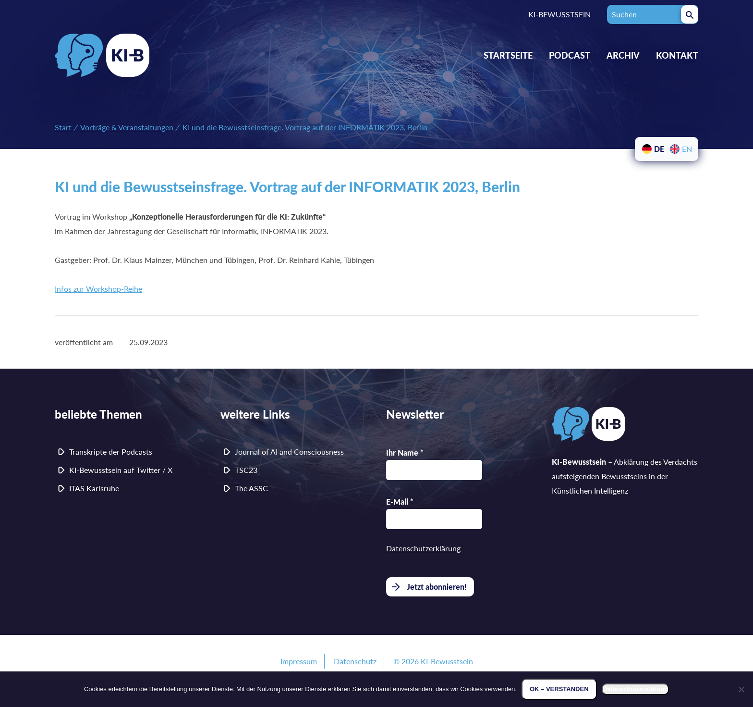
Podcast (569, 55)
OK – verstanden (559, 689)
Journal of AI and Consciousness (289, 451)
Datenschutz (355, 661)
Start (63, 127)
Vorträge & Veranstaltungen (126, 127)
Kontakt (677, 55)
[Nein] (741, 689)
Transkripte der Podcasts (110, 451)
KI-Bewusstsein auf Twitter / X (120, 469)
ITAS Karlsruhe (94, 488)
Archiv (623, 55)
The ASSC (251, 488)
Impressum (298, 661)
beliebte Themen (98, 414)
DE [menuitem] (659, 148)
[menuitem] (653, 149)
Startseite (508, 55)
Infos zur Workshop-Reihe (98, 288)
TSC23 (246, 469)
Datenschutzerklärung (423, 548)
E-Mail (399, 501)
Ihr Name (405, 452)
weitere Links (255, 414)
